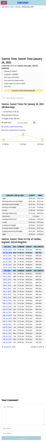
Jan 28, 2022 (7, 259)
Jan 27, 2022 (7, 256)
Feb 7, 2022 (7, 291)
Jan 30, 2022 (7, 265)
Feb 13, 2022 (7, 309)
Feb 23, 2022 (7, 339)
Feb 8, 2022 (7, 294)
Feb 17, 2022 (7, 321)
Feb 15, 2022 (7, 315)
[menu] (5, 3)
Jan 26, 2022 (7, 253)
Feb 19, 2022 (7, 327)
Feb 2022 (7, 271)
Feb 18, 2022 (7, 324)
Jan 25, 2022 (7, 250)
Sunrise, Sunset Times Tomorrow (15, 130)
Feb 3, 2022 (7, 280)
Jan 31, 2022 (7, 268)
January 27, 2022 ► (37, 347)
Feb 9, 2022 (7, 297)
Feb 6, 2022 (7, 288)
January (17, 7)
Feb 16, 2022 (7, 318)
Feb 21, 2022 (7, 333)
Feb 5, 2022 (7, 285)
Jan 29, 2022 (7, 262)
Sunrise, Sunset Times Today (13, 127)
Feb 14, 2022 (7, 312)
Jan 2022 (7, 247)
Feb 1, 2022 (7, 274)
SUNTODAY (23, 2)
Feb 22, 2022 (7, 336)
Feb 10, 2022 (7, 300)
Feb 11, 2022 (7, 303)
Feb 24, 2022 (7, 342)
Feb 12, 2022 (7, 306)
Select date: (19, 122)
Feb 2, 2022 (7, 276)
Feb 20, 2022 (7, 330)
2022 (12, 7)
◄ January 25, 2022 (8, 347)
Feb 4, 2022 (7, 282)
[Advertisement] (23, 32)
